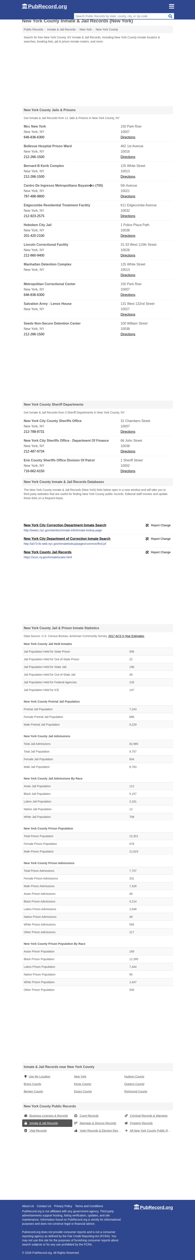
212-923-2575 (34, 216)
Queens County (134, 1084)
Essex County (83, 1091)
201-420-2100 (34, 235)
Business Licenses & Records (46, 1115)
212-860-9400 (34, 255)
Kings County (82, 1084)
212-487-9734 (34, 451)
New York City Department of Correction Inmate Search (67, 538)
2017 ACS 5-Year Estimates (126, 636)
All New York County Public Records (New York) (148, 1130)
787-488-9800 (34, 196)
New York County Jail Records (48, 552)
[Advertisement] (97, 75)
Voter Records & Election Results (98, 1130)
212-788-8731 (34, 431)
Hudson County (134, 1076)
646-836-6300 (34, 137)
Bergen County (33, 1091)
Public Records (33, 29)
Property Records (138, 1123)
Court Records (86, 1115)
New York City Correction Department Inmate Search (65, 525)
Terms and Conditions (89, 1206)
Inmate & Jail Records (41, 1123)
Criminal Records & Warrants (146, 1115)
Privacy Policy (63, 1206)
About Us (28, 1206)
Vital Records (35, 1130)
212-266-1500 (34, 157)
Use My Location (37, 1076)
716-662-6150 (34, 471)
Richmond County (135, 1091)
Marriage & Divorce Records (95, 1123)
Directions (128, 137)
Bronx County (32, 1084)
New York (80, 1076)
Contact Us (44, 1206)
